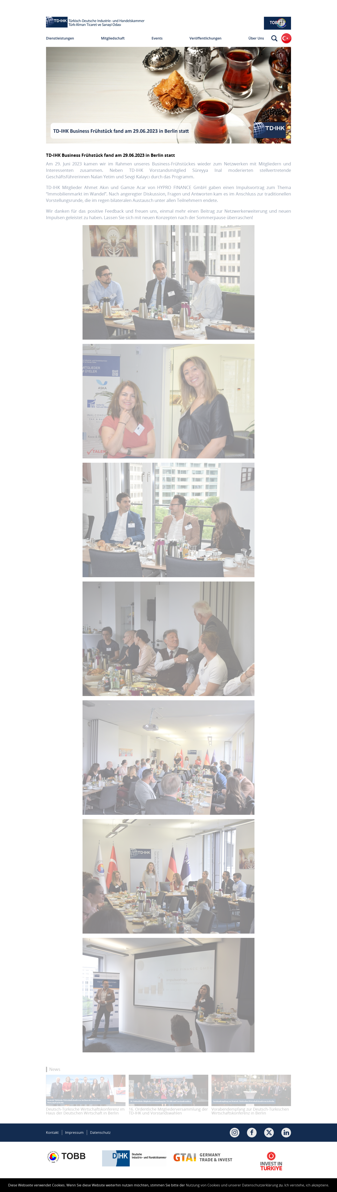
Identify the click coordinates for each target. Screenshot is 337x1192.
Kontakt (52, 1132)
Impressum (74, 1132)
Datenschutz (100, 1132)
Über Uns (256, 38)
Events (157, 38)
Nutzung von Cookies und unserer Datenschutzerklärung (232, 1185)
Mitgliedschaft (113, 38)
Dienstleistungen (60, 38)
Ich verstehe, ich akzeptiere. (306, 1185)
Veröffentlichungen (206, 38)
